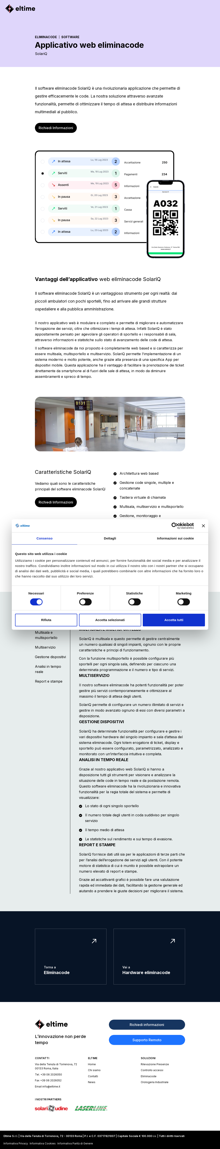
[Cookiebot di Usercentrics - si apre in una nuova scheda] (175, 525)
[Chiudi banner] (203, 525)
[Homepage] (20, 8)
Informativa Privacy (15, 1143)
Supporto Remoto (147, 1040)
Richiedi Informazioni (56, 128)
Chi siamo (94, 1070)
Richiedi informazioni (147, 1024)
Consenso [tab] (44, 538)
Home (92, 1064)
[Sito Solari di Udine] (51, 1108)
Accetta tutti (173, 620)
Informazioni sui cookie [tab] (175, 538)
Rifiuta (46, 620)
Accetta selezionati (110, 620)
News (91, 1082)
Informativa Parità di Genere (75, 1143)
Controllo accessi (152, 1070)
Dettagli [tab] (110, 538)
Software (70, 37)
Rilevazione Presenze (155, 1064)
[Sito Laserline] (91, 1108)
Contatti (93, 1076)
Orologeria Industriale (154, 1082)
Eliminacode (46, 37)
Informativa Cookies (43, 1143)
